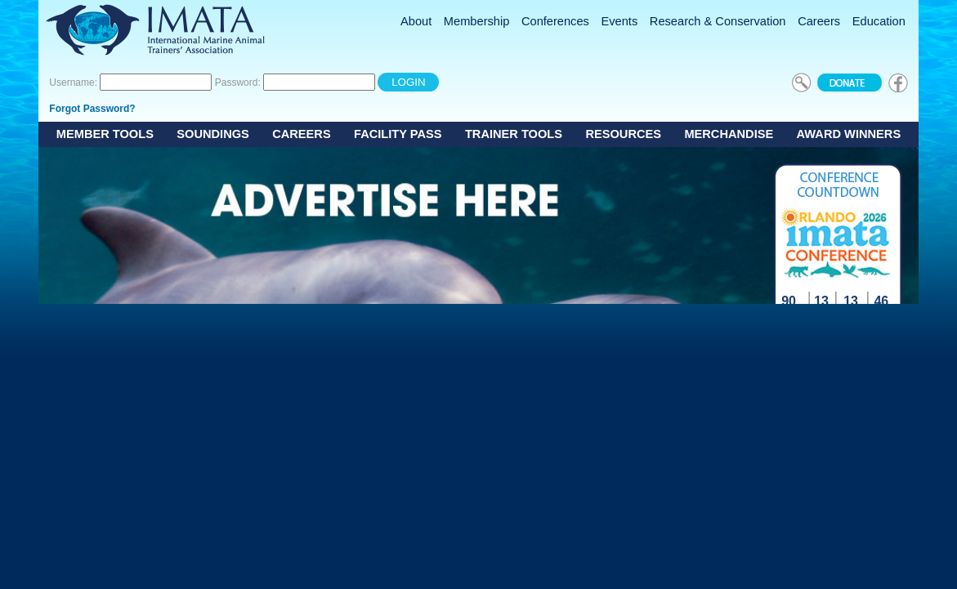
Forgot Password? (92, 108)
